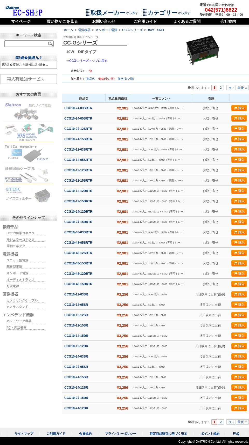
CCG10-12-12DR (76, 346)
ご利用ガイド (145, 21)
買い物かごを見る (62, 21)
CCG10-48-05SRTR (78, 242)
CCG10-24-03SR (76, 356)
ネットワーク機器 (18, 321)
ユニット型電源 (17, 260)
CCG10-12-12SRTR (78, 170)
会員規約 (85, 433)
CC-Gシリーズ (132, 30)
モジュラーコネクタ (20, 239)
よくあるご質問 (186, 21)
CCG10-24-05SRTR (78, 118)
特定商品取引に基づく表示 (168, 433)
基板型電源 (14, 267)
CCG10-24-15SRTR (78, 139)
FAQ (236, 433)
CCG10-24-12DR (76, 408)
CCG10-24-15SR (76, 377)
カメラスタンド (17, 307)
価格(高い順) (126, 78)
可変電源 (12, 286)
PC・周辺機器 (16, 327)
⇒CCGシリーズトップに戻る (86, 61)
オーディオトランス (20, 279)
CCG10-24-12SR (76, 387)
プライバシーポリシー (120, 433)
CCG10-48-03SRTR (78, 232)
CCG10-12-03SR (76, 294)
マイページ (21, 21)
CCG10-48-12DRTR (78, 274)
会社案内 (228, 21)
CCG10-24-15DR (76, 398)
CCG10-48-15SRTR (78, 263)
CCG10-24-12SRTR (78, 129)
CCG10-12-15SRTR (78, 180)
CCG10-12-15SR (76, 325)
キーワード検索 (28, 35)
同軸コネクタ (15, 246)
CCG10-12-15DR (76, 336)
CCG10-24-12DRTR (78, 211)
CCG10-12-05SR (76, 305)
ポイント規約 (210, 433)
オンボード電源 (106, 30)
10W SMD (156, 30)
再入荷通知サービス (25, 79)
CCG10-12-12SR (76, 315)
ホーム (68, 30)
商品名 (91, 78)
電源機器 (84, 30)
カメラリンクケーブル (22, 300)
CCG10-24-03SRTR (78, 108)
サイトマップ (23, 433)
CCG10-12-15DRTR (78, 201)
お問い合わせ (103, 21)
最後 (241, 88)
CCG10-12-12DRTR (78, 191)
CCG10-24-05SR (76, 367)
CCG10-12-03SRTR (78, 149)
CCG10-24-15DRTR (78, 222)
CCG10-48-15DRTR (78, 284)
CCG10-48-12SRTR (78, 253)
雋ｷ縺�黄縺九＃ (28, 58)
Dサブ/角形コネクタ (20, 233)
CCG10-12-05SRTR (78, 160)
